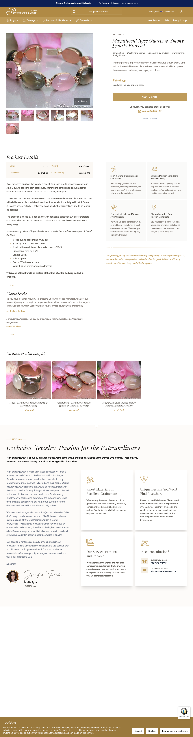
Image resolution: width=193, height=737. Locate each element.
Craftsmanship (57, 172)
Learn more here (13, 326)
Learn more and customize (175, 731)
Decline (151, 731)
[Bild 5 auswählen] (72, 115)
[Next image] (90, 71)
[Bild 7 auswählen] (12, 128)
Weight (54, 166)
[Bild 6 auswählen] (87, 115)
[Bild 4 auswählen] (57, 115)
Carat (12, 166)
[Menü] (188, 708)
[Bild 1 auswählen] (12, 115)
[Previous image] (9, 71)
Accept (138, 731)
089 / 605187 (104, 3)
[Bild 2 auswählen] (27, 115)
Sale (167, 20)
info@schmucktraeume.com (125, 3)
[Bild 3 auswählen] (42, 115)
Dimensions (15, 172)
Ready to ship (180, 20)
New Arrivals (154, 20)
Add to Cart (149, 97)
